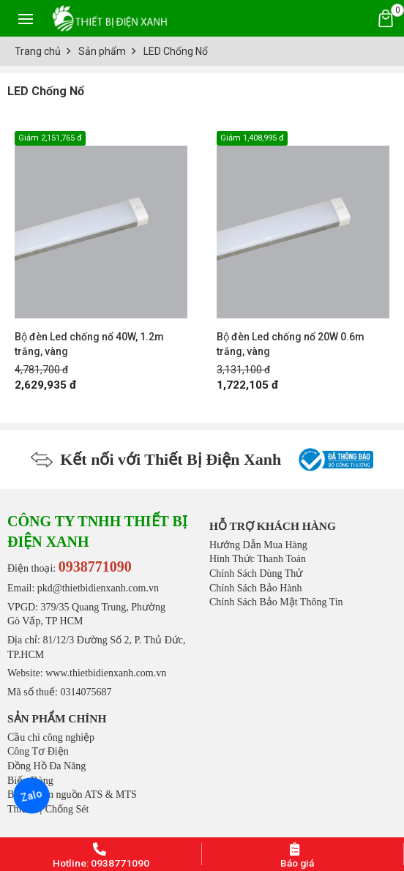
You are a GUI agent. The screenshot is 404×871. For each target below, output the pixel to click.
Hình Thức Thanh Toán (257, 558)
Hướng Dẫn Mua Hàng (258, 544)
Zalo (31, 795)
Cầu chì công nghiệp (50, 737)
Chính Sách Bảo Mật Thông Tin (276, 602)
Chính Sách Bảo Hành (255, 588)
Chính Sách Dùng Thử (255, 573)
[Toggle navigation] (25, 18)
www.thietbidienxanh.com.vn (105, 673)
